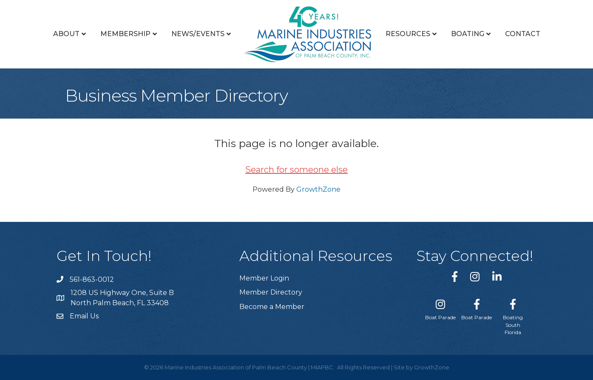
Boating (467, 34)
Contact (522, 34)
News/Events (197, 34)
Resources (408, 34)
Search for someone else (296, 169)
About (66, 34)
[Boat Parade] (440, 308)
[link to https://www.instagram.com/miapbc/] (475, 276)
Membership (125, 34)
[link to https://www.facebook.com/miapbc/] (455, 276)
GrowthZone (318, 189)
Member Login (264, 278)
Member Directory (270, 292)
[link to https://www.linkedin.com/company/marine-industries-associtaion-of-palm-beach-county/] (497, 276)
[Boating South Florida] (513, 315)
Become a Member (271, 307)
